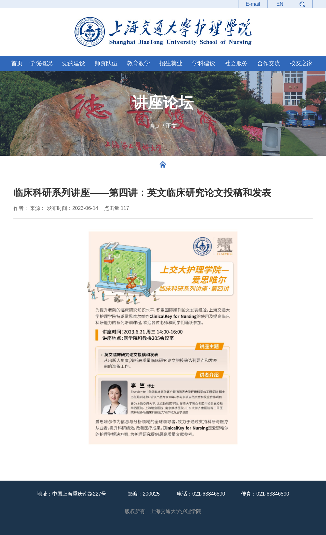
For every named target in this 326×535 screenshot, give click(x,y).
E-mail (253, 4)
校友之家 (301, 63)
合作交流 (268, 63)
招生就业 (170, 63)
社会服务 (236, 63)
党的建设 (73, 63)
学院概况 (41, 63)
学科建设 (203, 63)
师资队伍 (106, 63)
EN (279, 4)
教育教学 (138, 63)
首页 (17, 63)
